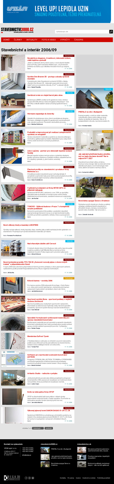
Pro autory (71, 478)
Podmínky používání (103, 478)
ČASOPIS (78, 40)
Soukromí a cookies (88, 478)
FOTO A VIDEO (49, 40)
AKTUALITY (31, 40)
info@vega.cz (26, 455)
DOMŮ (6, 40)
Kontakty (63, 478)
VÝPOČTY (65, 40)
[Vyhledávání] (82, 31)
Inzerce (78, 478)
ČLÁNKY (18, 40)
